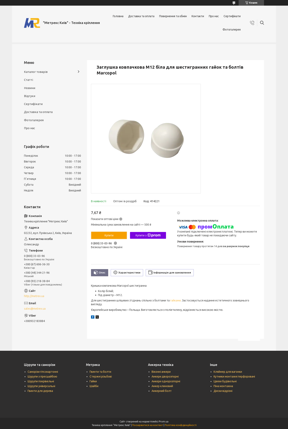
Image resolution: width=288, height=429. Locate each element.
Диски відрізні (223, 390)
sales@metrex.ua (35, 308)
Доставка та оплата (141, 16)
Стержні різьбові (101, 376)
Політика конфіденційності (181, 425)
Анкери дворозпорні (165, 376)
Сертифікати (232, 16)
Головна (118, 16)
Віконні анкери (161, 371)
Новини (29, 88)
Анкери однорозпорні (166, 381)
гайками (175, 300)
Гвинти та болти (100, 371)
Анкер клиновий (162, 386)
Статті (28, 79)
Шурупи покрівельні (41, 381)
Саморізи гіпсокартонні (43, 371)
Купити (109, 235)
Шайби (94, 386)
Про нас (214, 16)
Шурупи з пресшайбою (42, 376)
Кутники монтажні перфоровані (234, 376)
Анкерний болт (162, 390)
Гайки (93, 381)
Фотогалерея (232, 29)
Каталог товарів (36, 71)
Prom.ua (163, 421)
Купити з (147, 235)
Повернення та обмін (173, 16)
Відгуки (29, 96)
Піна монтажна (223, 386)
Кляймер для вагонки (228, 371)
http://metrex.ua (34, 296)
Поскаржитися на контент (147, 425)
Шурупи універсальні (41, 386)
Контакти (198, 16)
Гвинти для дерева (40, 390)
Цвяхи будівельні (225, 381)
